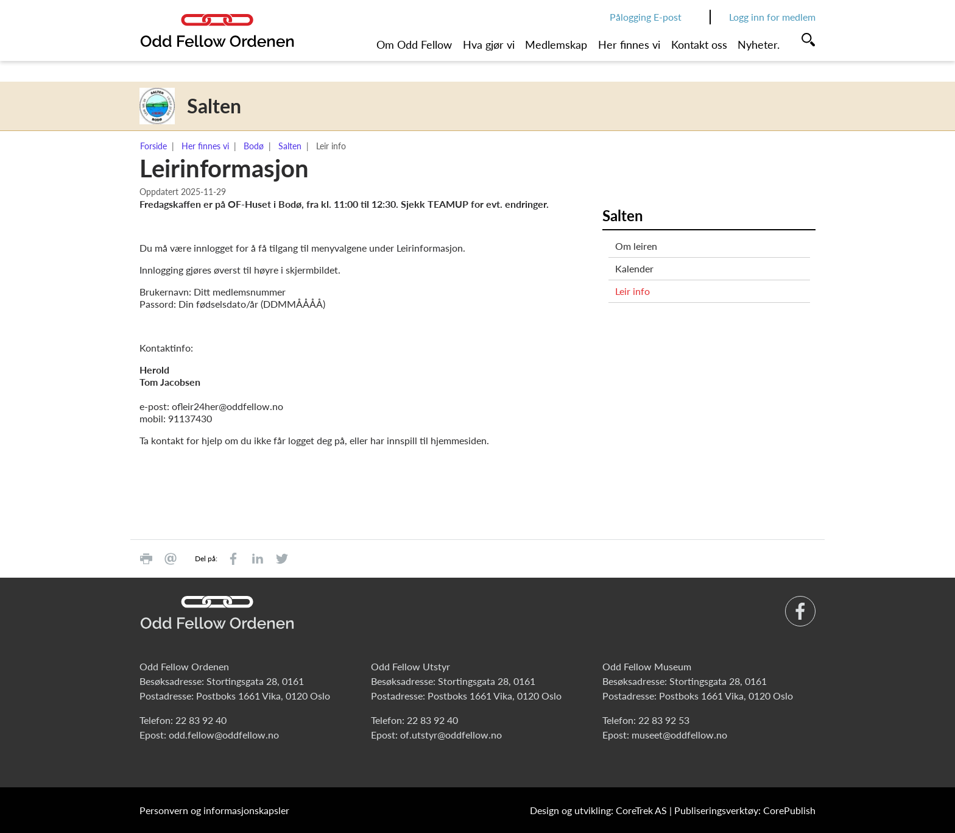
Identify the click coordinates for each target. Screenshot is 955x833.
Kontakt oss (699, 44)
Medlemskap (556, 44)
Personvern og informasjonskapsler (214, 810)
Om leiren (636, 246)
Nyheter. (759, 44)
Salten (289, 146)
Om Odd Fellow (414, 44)
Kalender (634, 268)
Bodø (254, 146)
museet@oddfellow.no (679, 734)
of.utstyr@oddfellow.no (451, 734)
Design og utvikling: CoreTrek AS (598, 810)
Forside (153, 146)
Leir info (632, 291)
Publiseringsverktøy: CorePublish (745, 810)
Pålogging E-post (646, 17)
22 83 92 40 (201, 720)
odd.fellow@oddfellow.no (224, 734)
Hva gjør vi (489, 44)
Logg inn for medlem (772, 17)
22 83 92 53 (663, 720)
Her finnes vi (629, 44)
